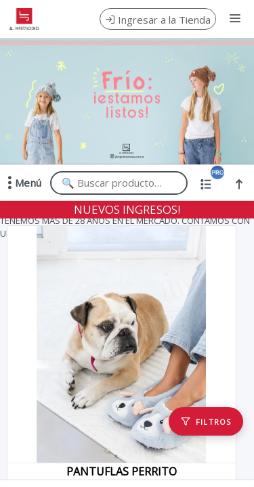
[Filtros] (206, 421)
